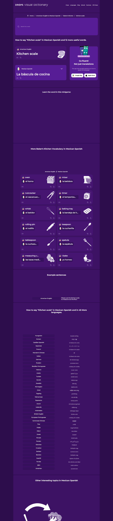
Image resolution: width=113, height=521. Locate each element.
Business (88, 5)
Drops (67, 5)
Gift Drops (95, 5)
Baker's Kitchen (68, 16)
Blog (78, 5)
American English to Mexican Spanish (48, 16)
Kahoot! (83, 5)
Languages (73, 5)
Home (32, 16)
